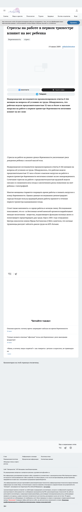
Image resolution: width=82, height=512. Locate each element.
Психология (30, 16)
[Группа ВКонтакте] (23, 90)
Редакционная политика (11, 459)
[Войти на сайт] (77, 10)
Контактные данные (47, 459)
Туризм (41, 16)
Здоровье (51, 16)
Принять (73, 23)
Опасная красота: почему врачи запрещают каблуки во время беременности (41, 330)
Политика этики (46, 456)
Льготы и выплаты (64, 16)
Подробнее (47, 487)
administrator (68, 46)
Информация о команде (29, 456)
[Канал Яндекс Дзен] (58, 90)
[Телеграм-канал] (41, 94)
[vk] (10, 273)
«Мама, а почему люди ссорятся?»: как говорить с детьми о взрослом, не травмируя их (41, 351)
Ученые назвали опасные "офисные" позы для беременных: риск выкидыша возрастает (41, 340)
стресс (27, 39)
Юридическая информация (30, 459)
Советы (5, 16)
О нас (5, 456)
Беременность (14, 39)
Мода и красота (17, 16)
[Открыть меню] (4, 10)
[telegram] (16, 273)
